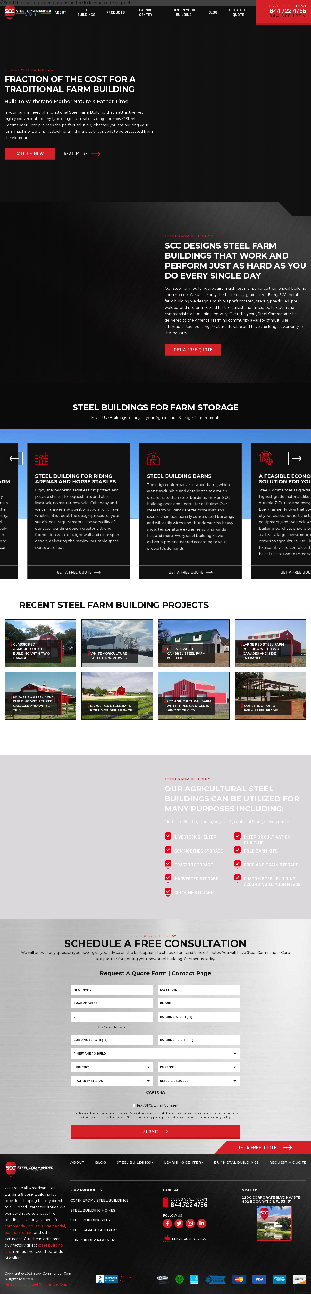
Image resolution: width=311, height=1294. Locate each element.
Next (297, 458)
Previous (14, 458)
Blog (213, 12)
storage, (26, 1232)
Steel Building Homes (92, 1210)
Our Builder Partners (93, 1240)
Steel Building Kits (90, 1220)
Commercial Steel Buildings (99, 1200)
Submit (150, 1132)
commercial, (16, 1226)
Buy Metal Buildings (236, 1162)
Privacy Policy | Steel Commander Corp (36, 1284)
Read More (76, 154)
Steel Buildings (86, 12)
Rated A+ (113, 1279)
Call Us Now (29, 154)
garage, (11, 1232)
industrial (36, 1226)
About (60, 12)
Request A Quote (287, 1162)
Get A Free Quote (238, 12)
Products (116, 12)
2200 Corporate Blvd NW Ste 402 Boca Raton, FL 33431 (271, 1199)
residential (55, 1226)
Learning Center (145, 12)
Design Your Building (184, 12)
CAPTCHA (155, 1092)
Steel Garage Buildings (94, 1230)
